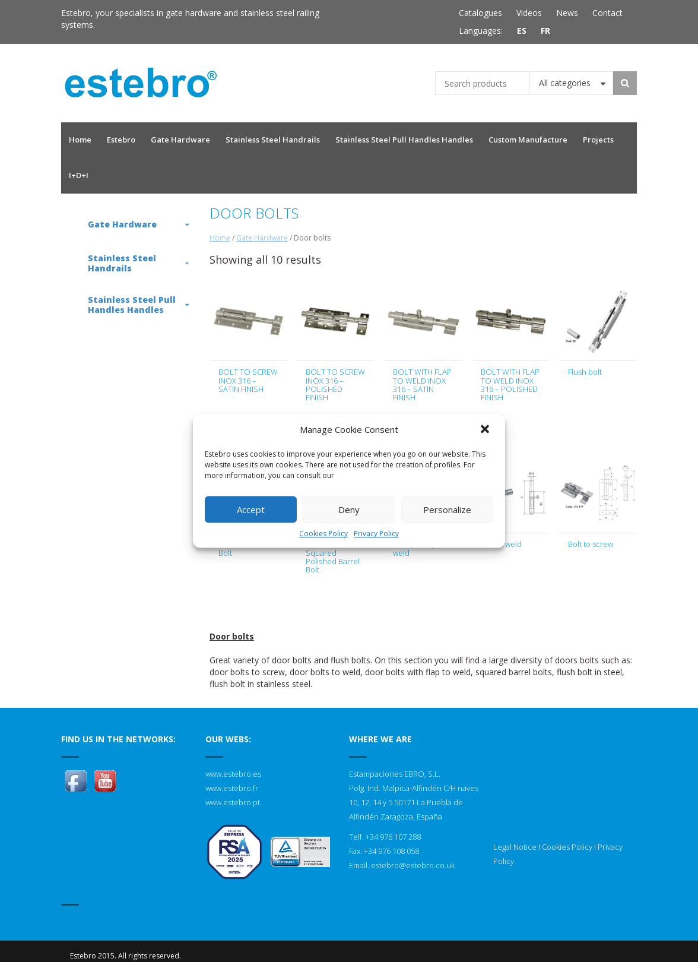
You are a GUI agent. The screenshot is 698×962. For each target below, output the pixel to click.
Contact (607, 12)
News (567, 12)
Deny (349, 509)
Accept (251, 509)
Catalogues (480, 12)
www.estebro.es (233, 773)
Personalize (447, 509)
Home (220, 238)
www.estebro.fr (231, 788)
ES (521, 30)
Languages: (481, 30)
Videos (529, 12)
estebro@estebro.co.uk (413, 865)
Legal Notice (515, 846)
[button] (486, 430)
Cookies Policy (323, 534)
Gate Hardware (262, 238)
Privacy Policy (376, 534)
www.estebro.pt (232, 802)
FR (545, 30)
